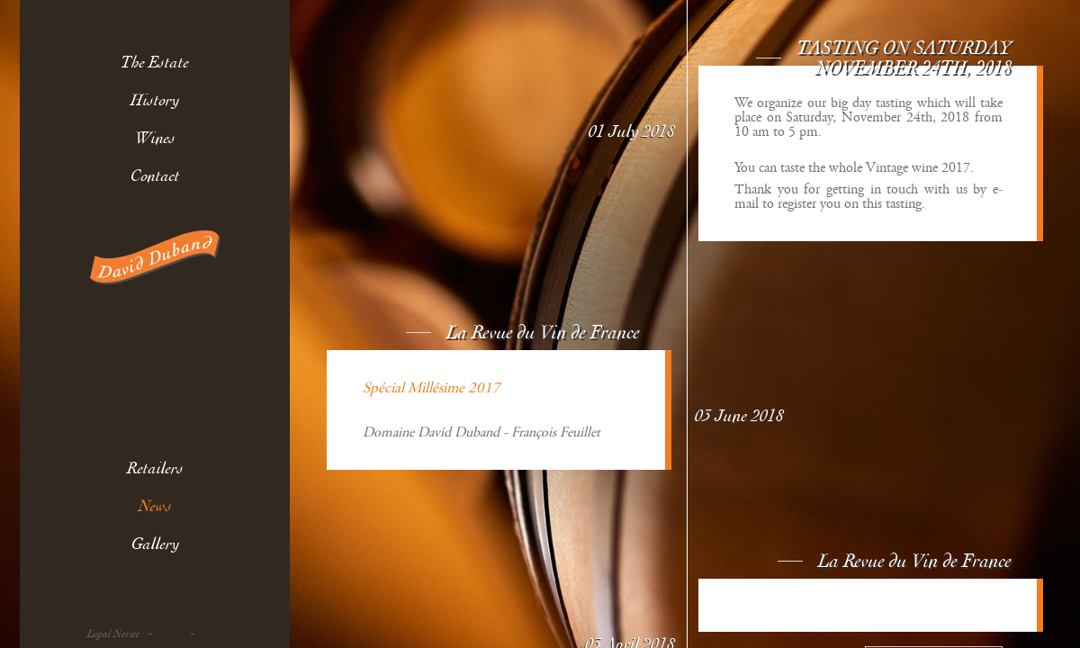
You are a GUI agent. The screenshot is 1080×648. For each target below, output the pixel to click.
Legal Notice (113, 634)
